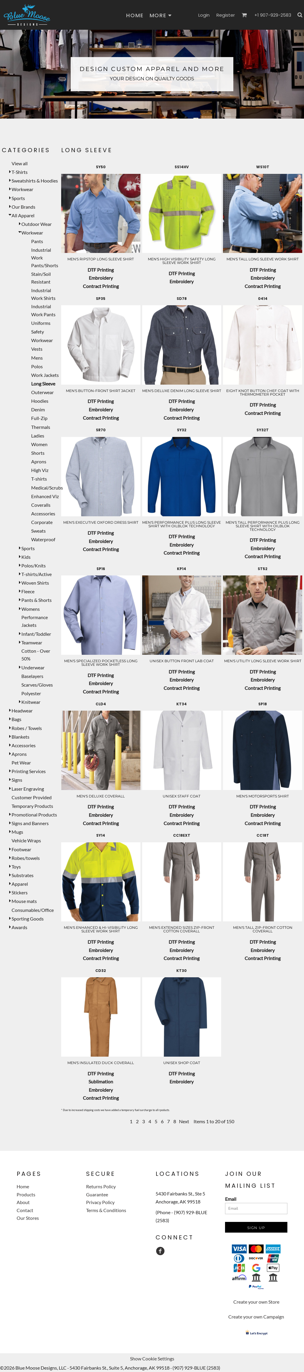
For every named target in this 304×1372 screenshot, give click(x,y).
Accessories (43, 513)
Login (204, 15)
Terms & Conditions (106, 1210)
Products (26, 1194)
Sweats (38, 531)
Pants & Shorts (36, 600)
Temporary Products (32, 806)
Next (184, 1121)
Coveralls (40, 505)
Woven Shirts (35, 583)
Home (23, 1186)
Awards (19, 927)
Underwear (33, 667)
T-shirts (39, 479)
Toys (16, 866)
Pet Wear (21, 762)
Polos (37, 366)
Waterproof (43, 539)
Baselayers (32, 676)
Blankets (20, 737)
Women (39, 444)
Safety (37, 331)
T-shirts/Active (36, 574)
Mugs (17, 832)
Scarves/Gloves (37, 684)
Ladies (37, 435)
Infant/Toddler (36, 634)
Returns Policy (101, 1186)
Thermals (40, 427)
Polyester (31, 693)
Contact (25, 1210)
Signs (17, 780)
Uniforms (40, 323)
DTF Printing (101, 270)
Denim (38, 409)
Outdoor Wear (36, 224)
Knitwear (30, 702)
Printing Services (29, 771)
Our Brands (23, 207)
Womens (30, 609)
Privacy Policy (100, 1202)
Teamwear (31, 642)
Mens (37, 358)
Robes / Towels (27, 728)
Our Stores (28, 1218)
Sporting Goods (28, 918)
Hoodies (39, 401)
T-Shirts (20, 172)
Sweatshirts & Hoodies (35, 180)
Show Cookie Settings (152, 1358)
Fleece (27, 591)
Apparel (20, 884)
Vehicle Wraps (26, 840)
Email (230, 1199)
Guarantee (97, 1194)
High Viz (39, 470)
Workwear (22, 189)
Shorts (38, 453)
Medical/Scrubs (47, 487)
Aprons (38, 461)
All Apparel (23, 215)
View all (20, 163)
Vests (36, 349)
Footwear (21, 849)
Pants (37, 241)
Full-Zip (39, 418)
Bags (16, 719)
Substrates (23, 875)
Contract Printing (101, 286)
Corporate (42, 522)
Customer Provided (32, 797)
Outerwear (42, 392)
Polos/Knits (33, 565)
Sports (18, 198)
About (23, 1202)
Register (225, 15)
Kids (26, 557)
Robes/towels (26, 858)
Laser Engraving (28, 789)
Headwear (22, 710)
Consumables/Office (33, 910)
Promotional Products (34, 814)
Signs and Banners (30, 823)
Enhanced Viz (45, 496)
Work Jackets (45, 375)
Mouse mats (24, 901)
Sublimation (100, 1081)
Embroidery (101, 278)
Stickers (20, 892)
